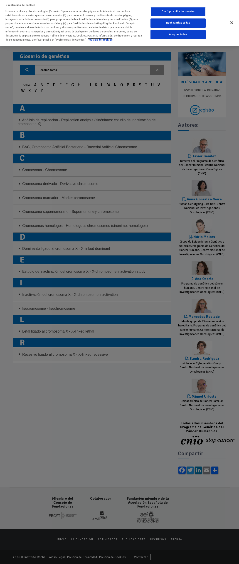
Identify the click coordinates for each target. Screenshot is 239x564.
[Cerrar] (232, 22)
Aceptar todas (178, 33)
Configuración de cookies (178, 10)
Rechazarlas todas (178, 22)
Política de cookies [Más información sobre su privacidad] (100, 38)
